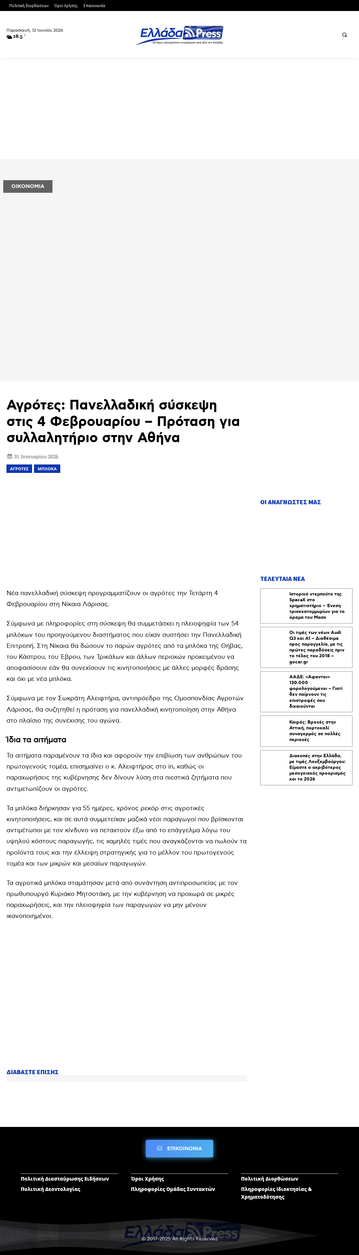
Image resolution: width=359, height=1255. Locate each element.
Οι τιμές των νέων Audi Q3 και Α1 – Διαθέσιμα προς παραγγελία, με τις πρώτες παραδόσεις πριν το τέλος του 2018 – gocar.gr (316, 646)
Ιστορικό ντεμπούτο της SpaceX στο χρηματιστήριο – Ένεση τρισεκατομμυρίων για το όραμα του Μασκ (317, 605)
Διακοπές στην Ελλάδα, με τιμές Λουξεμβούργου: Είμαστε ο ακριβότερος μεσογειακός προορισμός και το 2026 (317, 766)
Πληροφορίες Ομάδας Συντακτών (173, 1188)
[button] (344, 35)
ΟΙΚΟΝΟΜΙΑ (27, 186)
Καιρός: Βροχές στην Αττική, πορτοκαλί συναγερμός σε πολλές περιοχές (315, 730)
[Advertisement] (179, 111)
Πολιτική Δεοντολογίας (50, 1188)
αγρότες (19, 469)
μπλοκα (47, 469)
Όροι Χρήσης (147, 1178)
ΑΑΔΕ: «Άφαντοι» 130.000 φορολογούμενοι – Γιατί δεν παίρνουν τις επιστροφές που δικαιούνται (315, 690)
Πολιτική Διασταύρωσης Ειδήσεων (65, 1178)
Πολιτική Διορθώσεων (269, 1178)
